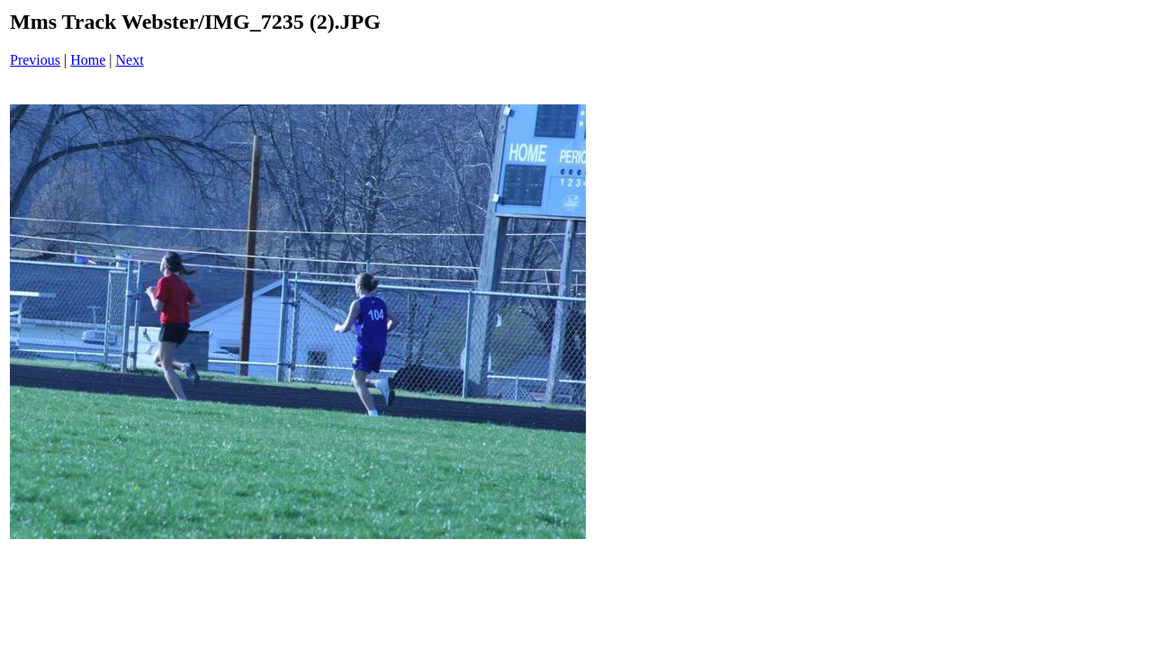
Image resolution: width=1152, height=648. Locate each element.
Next (130, 60)
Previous (35, 60)
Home (87, 60)
